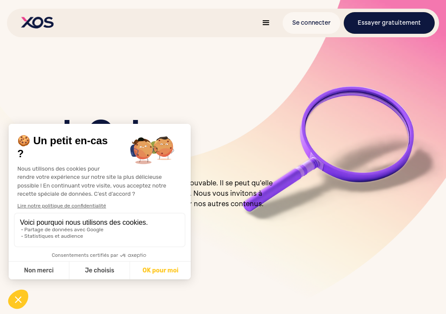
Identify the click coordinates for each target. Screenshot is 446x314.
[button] (266, 23)
